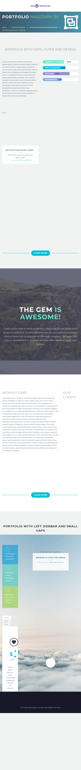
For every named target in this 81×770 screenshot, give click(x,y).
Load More (40, 310)
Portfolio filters (4, 112)
